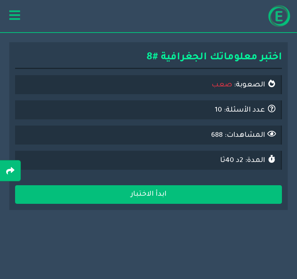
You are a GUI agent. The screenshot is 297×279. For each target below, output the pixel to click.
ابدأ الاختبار (148, 194)
